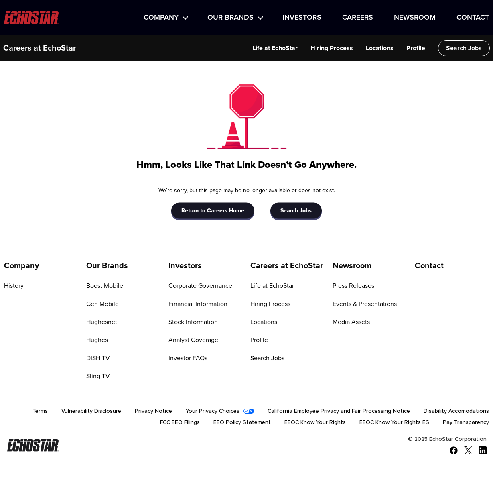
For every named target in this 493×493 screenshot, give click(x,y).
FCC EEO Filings (180, 422)
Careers (357, 17)
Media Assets (351, 322)
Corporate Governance (200, 286)
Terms (40, 411)
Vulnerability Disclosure (91, 411)
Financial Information (197, 304)
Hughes (97, 340)
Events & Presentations (365, 304)
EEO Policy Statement (242, 422)
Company (161, 17)
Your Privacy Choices (212, 411)
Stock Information (193, 322)
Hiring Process (331, 48)
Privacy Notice (153, 411)
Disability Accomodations (456, 411)
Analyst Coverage (193, 340)
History (14, 286)
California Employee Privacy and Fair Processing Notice (339, 411)
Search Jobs (464, 48)
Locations (380, 48)
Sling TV (98, 376)
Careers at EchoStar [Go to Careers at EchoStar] (286, 266)
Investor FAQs (187, 358)
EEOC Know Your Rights (315, 422)
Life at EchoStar (275, 48)
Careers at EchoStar (39, 48)
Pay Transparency (466, 422)
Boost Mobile (104, 286)
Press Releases (353, 286)
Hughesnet (101, 322)
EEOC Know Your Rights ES (394, 422)
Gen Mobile (102, 304)
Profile (415, 48)
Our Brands (230, 17)
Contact (472, 17)
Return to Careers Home (212, 210)
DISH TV (98, 358)
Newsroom (415, 17)
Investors (301, 17)
